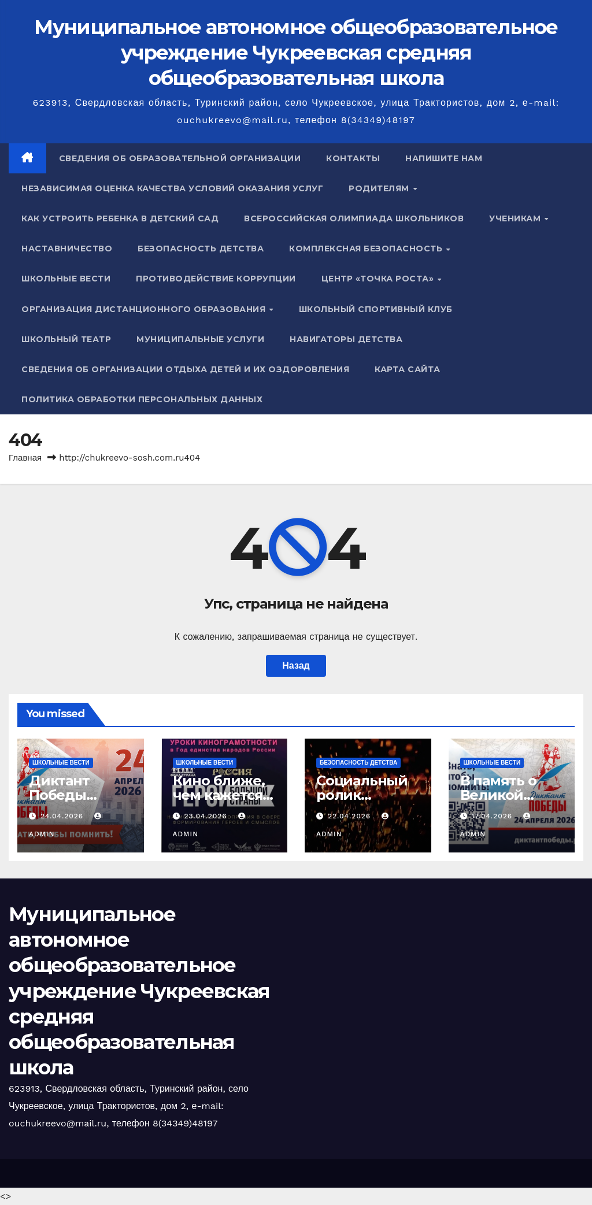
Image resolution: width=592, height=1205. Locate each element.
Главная (25, 458)
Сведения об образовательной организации (180, 158)
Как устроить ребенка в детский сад (120, 218)
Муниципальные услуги (200, 339)
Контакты (353, 158)
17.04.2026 (493, 816)
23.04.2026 (207, 816)
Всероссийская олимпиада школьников (354, 218)
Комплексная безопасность (367, 248)
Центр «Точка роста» (378, 278)
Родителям (380, 188)
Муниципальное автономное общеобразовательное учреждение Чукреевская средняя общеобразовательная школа (295, 52)
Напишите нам (443, 158)
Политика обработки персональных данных (141, 399)
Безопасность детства (201, 248)
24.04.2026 (63, 816)
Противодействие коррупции (216, 278)
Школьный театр (66, 339)
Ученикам (516, 218)
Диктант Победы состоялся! (67, 795)
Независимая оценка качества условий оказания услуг (172, 188)
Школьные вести (65, 278)
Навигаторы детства (346, 339)
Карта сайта (408, 369)
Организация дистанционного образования (144, 309)
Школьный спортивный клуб (376, 309)
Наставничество (66, 248)
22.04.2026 (350, 816)
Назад (295, 665)
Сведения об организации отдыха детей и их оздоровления (185, 369)
